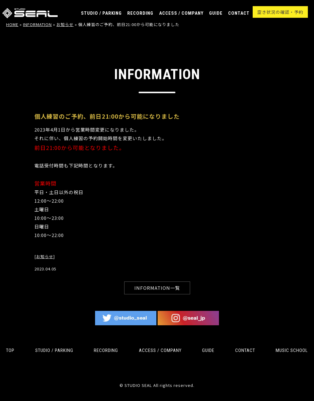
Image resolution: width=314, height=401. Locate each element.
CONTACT (239, 13)
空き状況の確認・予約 (280, 12)
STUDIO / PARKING (101, 13)
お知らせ (44, 262)
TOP (10, 350)
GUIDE (216, 13)
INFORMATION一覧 (157, 293)
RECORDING (140, 13)
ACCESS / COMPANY (181, 13)
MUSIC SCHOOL (292, 350)
